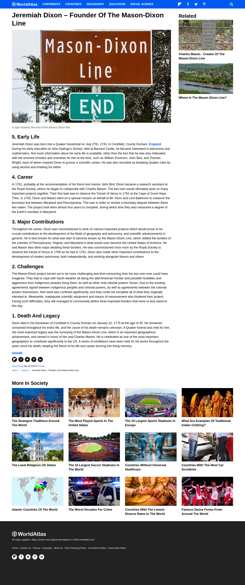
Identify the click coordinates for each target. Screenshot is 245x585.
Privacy (36, 548)
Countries (73, 4)
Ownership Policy (117, 548)
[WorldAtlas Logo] (26, 4)
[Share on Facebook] (20, 359)
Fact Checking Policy (75, 548)
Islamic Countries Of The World (35, 509)
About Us (58, 548)
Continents (51, 4)
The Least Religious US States (34, 465)
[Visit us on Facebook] (21, 556)
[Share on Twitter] (27, 359)
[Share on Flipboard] (14, 359)
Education (117, 4)
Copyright (47, 548)
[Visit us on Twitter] (28, 556)
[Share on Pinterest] (33, 359)
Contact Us (25, 548)
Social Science (141, 4)
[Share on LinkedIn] (40, 359)
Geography (95, 4)
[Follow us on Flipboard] (14, 556)
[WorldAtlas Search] (231, 4)
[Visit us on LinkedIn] (41, 556)
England (155, 144)
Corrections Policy (97, 548)
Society (41, 366)
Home (15, 548)
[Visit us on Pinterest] (34, 556)
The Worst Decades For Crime (90, 509)
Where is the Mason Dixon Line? (203, 97)
